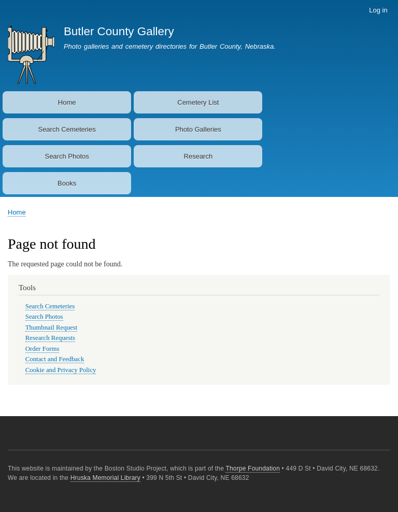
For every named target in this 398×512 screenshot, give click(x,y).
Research (198, 156)
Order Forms (42, 348)
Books (67, 183)
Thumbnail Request (51, 327)
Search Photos (67, 156)
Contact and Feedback (54, 359)
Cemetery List (198, 102)
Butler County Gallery (119, 31)
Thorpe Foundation (252, 468)
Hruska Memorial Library (105, 477)
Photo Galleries (198, 129)
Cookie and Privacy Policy (60, 370)
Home (67, 102)
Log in (378, 10)
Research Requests (50, 338)
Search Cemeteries (66, 129)
